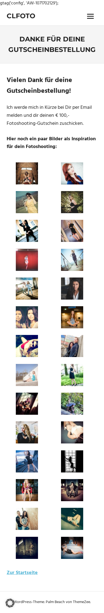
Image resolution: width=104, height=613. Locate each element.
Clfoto (21, 16)
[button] (10, 603)
